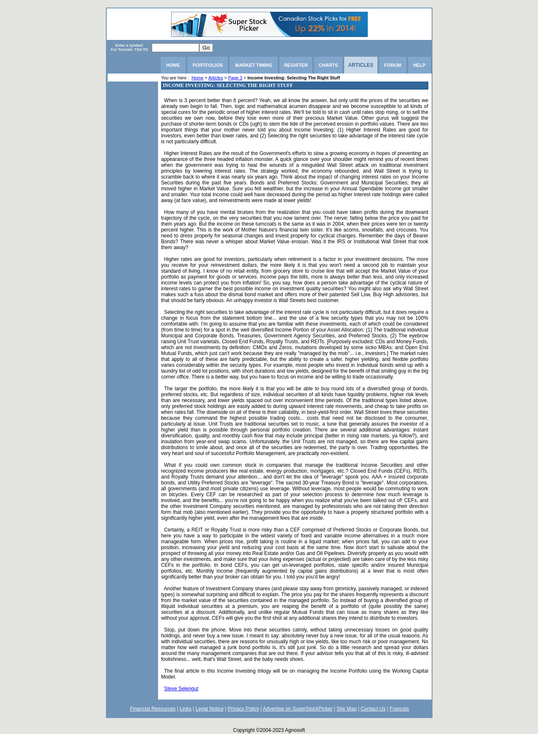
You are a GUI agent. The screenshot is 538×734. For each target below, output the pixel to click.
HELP (419, 65)
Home (197, 77)
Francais (399, 709)
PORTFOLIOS (208, 65)
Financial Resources (153, 709)
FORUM (392, 65)
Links (185, 709)
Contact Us (373, 709)
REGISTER (296, 65)
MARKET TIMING (253, 65)
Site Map (346, 709)
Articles (215, 77)
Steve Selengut (181, 689)
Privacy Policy (243, 709)
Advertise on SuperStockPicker (297, 709)
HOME (173, 65)
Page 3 (235, 77)
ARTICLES (360, 65)
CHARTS (328, 65)
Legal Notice (209, 709)
